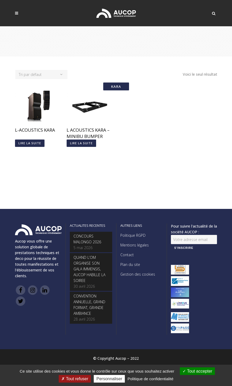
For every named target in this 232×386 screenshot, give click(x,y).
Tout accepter (197, 371)
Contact (127, 254)
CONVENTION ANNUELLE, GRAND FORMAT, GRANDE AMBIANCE (89, 305)
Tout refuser (74, 379)
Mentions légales (134, 245)
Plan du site (130, 264)
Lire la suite (29, 143)
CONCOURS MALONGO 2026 (87, 239)
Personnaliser (109, 379)
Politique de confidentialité (150, 379)
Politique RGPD (133, 235)
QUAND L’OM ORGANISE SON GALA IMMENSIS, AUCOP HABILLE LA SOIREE (89, 269)
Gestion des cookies (137, 274)
